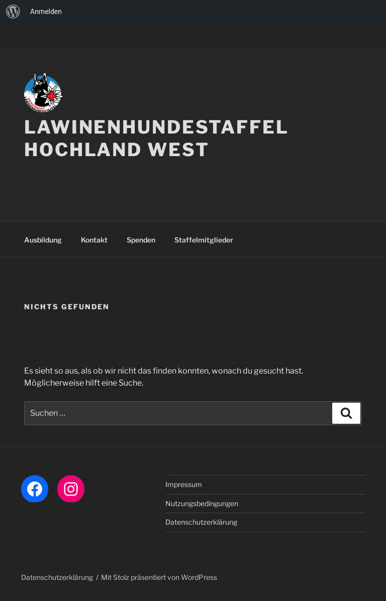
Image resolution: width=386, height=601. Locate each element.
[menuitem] (13, 11)
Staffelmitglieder (203, 239)
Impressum (183, 484)
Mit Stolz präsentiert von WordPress (159, 577)
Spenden (141, 239)
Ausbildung (43, 239)
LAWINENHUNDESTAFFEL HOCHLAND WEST (156, 138)
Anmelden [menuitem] (46, 12)
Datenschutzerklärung (201, 522)
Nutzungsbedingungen (201, 503)
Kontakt (94, 239)
